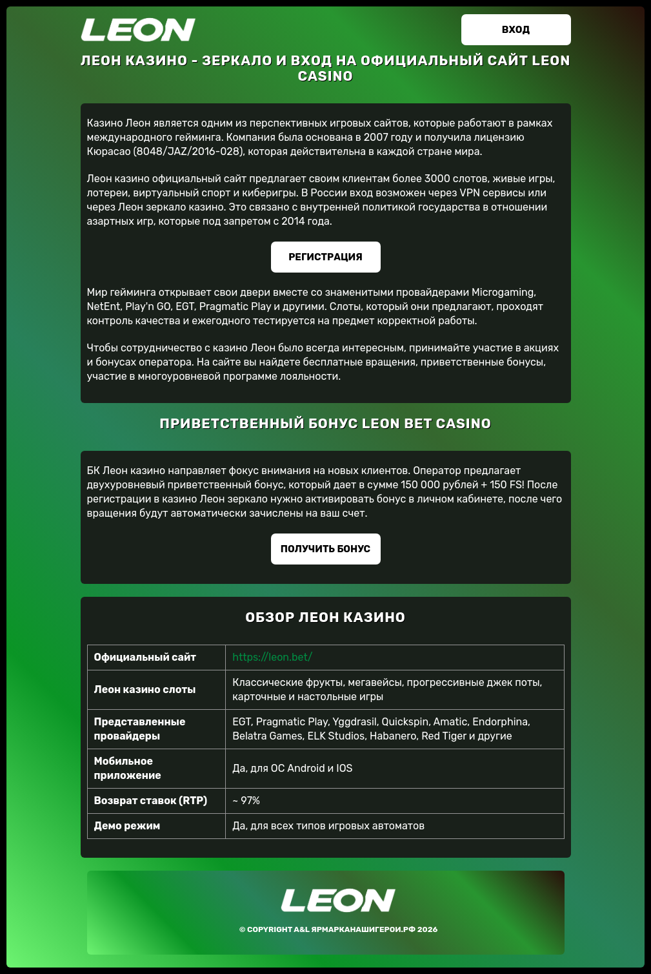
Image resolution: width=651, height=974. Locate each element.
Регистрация (325, 257)
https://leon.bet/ (272, 657)
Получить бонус (325, 549)
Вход (516, 30)
